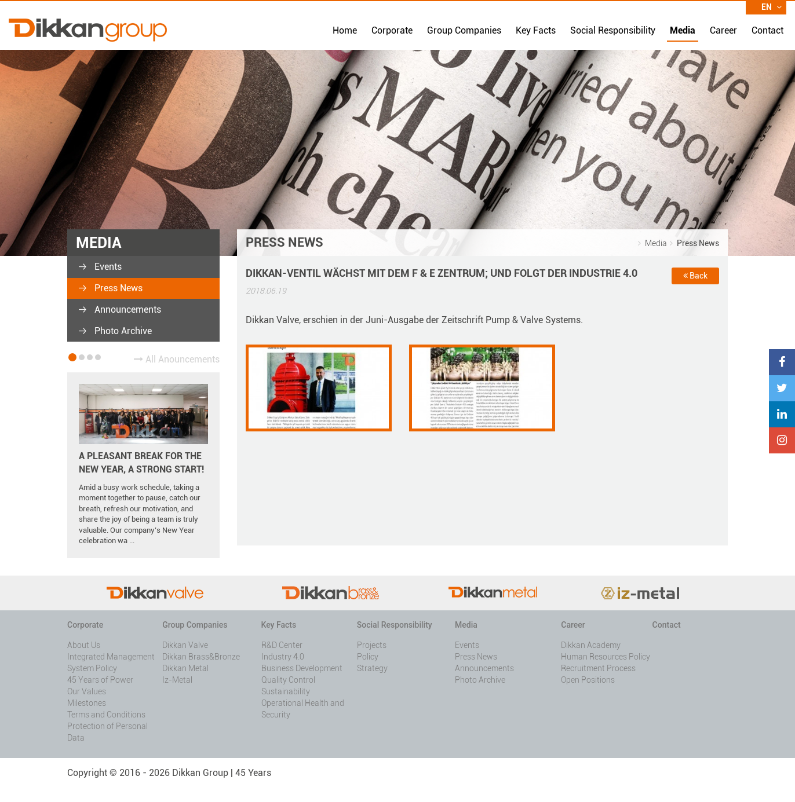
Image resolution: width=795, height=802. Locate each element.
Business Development (301, 668)
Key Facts (536, 30)
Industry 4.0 (282, 656)
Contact (767, 30)
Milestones (86, 703)
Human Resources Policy (605, 656)
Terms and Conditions (106, 714)
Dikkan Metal (185, 668)
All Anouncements (177, 359)
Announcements (126, 309)
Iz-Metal (177, 679)
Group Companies (464, 30)
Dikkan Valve (185, 645)
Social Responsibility (612, 30)
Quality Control (288, 679)
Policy (367, 656)
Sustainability (285, 691)
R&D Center (281, 645)
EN (771, 7)
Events (107, 266)
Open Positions (588, 679)
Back (695, 275)
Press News (117, 288)
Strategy (372, 668)
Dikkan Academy (591, 645)
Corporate (392, 30)
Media (682, 30)
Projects (371, 645)
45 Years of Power (100, 679)
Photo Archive (122, 330)
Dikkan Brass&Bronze (201, 656)
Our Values (86, 691)
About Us (83, 645)
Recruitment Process (598, 668)
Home (345, 30)
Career (723, 30)
